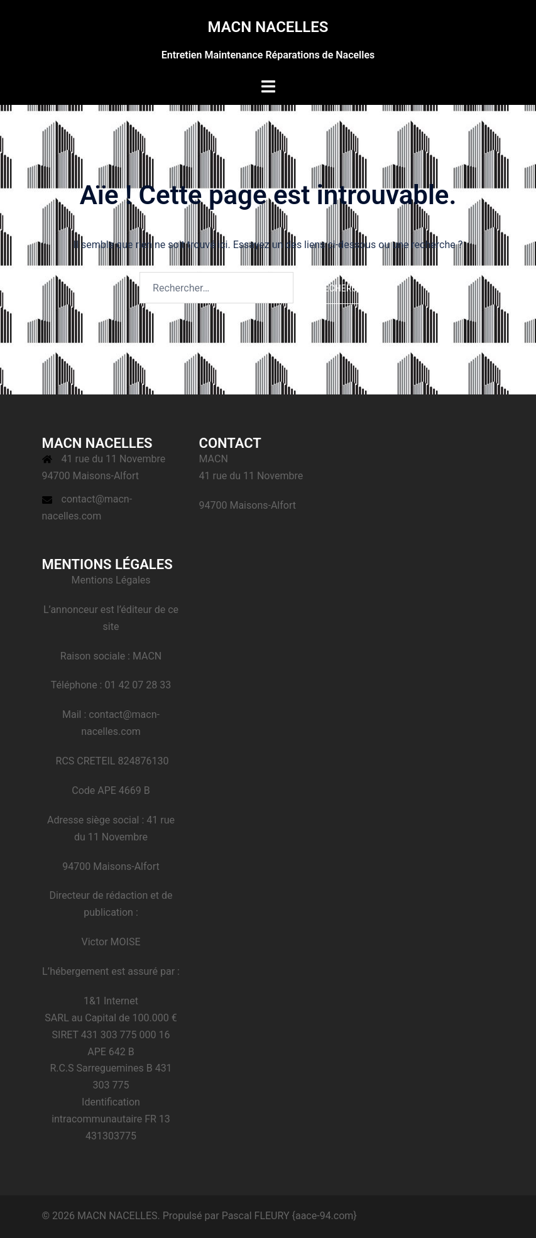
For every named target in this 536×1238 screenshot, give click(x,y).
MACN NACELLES (267, 27)
